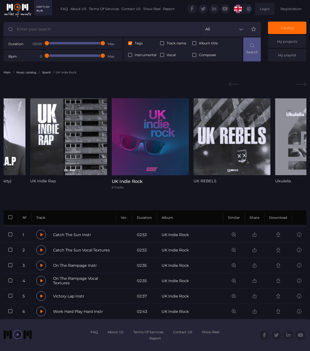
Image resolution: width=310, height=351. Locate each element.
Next (301, 84)
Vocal (171, 55)
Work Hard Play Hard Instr (78, 311)
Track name (176, 43)
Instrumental (146, 55)
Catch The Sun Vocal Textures (81, 250)
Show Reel (152, 9)
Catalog (287, 28)
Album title (208, 43)
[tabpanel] (67, 140)
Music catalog (26, 72)
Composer (207, 55)
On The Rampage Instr (75, 265)
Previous (234, 84)
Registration (291, 9)
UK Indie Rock (175, 234)
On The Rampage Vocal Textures (75, 280)
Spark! (46, 72)
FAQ (64, 9)
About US (78, 9)
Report (169, 9)
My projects (287, 41)
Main (7, 72)
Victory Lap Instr (68, 296)
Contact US (131, 9)
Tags (139, 43)
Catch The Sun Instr (72, 234)
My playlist (287, 55)
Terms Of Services (104, 9)
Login (265, 9)
